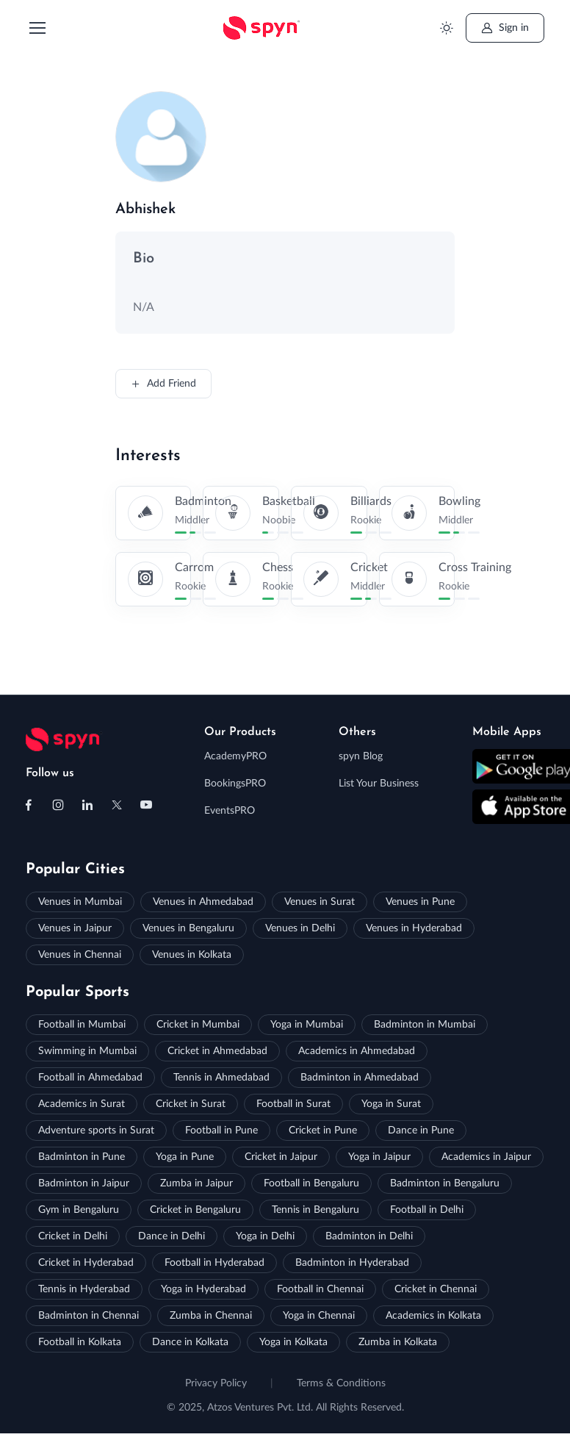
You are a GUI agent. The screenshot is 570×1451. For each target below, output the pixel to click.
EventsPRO (229, 811)
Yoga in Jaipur (379, 1157)
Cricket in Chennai (435, 1289)
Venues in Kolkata (191, 955)
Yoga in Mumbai (306, 1025)
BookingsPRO (235, 783)
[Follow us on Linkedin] (87, 805)
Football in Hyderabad (214, 1263)
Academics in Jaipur (486, 1157)
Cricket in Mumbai (197, 1025)
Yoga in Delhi (265, 1236)
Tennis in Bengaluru (315, 1210)
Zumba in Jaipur (196, 1183)
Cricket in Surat (191, 1104)
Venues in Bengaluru (188, 928)
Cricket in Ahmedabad (217, 1051)
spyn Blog (361, 756)
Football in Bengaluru (311, 1183)
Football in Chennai (320, 1289)
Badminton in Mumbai (424, 1025)
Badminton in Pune (81, 1157)
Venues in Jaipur (75, 928)
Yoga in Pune (185, 1157)
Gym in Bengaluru (78, 1210)
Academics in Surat (81, 1104)
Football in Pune (221, 1130)
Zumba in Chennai (211, 1316)
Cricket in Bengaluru (195, 1210)
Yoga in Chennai (319, 1316)
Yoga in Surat (391, 1104)
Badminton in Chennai (88, 1316)
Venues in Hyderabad (414, 928)
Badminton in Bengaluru (444, 1183)
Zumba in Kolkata (397, 1342)
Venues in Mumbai (80, 902)
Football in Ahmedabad (90, 1077)
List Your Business (379, 783)
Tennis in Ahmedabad (221, 1077)
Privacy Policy (216, 1383)
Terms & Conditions (341, 1383)
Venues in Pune (420, 902)
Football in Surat (293, 1104)
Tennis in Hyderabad (84, 1289)
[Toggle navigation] (37, 28)
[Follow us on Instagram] (58, 805)
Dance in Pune (421, 1130)
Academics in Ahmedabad (356, 1051)
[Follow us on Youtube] (146, 805)
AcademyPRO (235, 756)
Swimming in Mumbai (87, 1051)
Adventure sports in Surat (96, 1130)
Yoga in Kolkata (293, 1342)
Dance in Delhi (171, 1236)
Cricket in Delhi (72, 1236)
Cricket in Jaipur (281, 1157)
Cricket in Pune (323, 1130)
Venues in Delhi (300, 928)
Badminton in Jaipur (83, 1183)
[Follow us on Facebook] (28, 805)
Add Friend (163, 384)
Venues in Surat (319, 902)
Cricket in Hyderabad (86, 1263)
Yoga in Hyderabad (203, 1289)
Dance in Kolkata (190, 1342)
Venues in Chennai (79, 955)
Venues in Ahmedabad (203, 902)
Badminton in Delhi (369, 1236)
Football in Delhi (426, 1210)
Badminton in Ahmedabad (359, 1077)
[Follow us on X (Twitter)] (116, 805)
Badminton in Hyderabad (352, 1263)
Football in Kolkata (79, 1342)
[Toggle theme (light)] (447, 28)
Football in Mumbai (82, 1025)
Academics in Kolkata (433, 1316)
